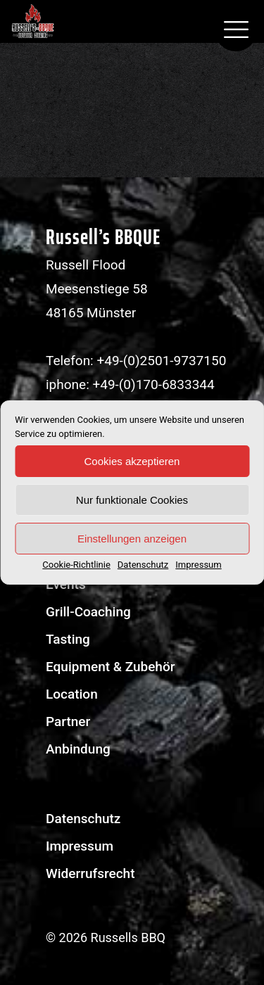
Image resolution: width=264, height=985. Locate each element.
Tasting (68, 639)
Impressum (198, 564)
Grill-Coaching (88, 612)
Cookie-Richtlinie (76, 564)
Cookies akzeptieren (132, 461)
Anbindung (78, 749)
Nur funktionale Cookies (132, 500)
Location (72, 694)
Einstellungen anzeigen (132, 539)
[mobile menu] (236, 30)
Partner (68, 721)
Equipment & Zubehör (110, 667)
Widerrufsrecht (90, 873)
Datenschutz (143, 564)
